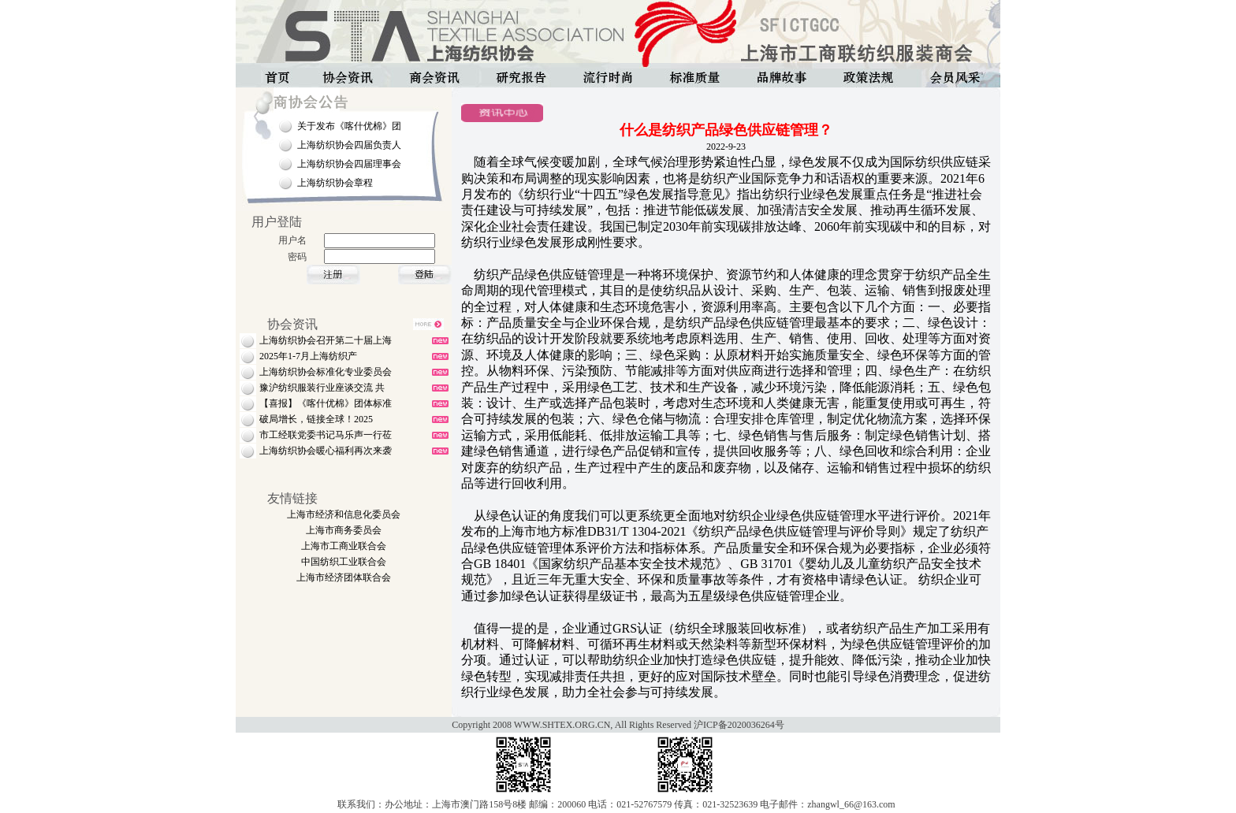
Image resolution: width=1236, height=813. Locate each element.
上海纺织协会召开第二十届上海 (325, 340)
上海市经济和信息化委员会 (343, 514)
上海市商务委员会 (344, 530)
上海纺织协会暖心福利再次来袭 (325, 450)
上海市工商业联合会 (343, 545)
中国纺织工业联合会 (343, 561)
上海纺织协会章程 (335, 182)
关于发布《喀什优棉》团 (349, 126)
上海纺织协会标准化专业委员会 (325, 371)
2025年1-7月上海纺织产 (308, 356)
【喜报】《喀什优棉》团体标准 (325, 403)
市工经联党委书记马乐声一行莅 (325, 434)
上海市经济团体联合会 (343, 577)
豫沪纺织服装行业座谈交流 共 (322, 387)
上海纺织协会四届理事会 (349, 163)
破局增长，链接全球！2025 (316, 419)
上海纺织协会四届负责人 (349, 144)
